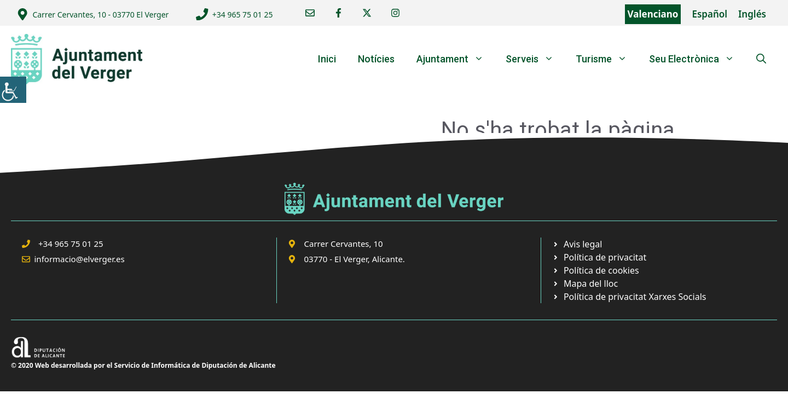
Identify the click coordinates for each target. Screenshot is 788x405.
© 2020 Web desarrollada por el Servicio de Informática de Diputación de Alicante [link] (143, 365)
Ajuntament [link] (455, 59)
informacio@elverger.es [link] (79, 258)
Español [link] (709, 14)
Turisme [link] (607, 59)
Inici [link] (327, 59)
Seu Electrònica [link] (697, 59)
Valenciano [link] (653, 14)
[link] (13, 90)
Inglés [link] (752, 14)
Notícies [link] (376, 59)
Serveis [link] (535, 59)
